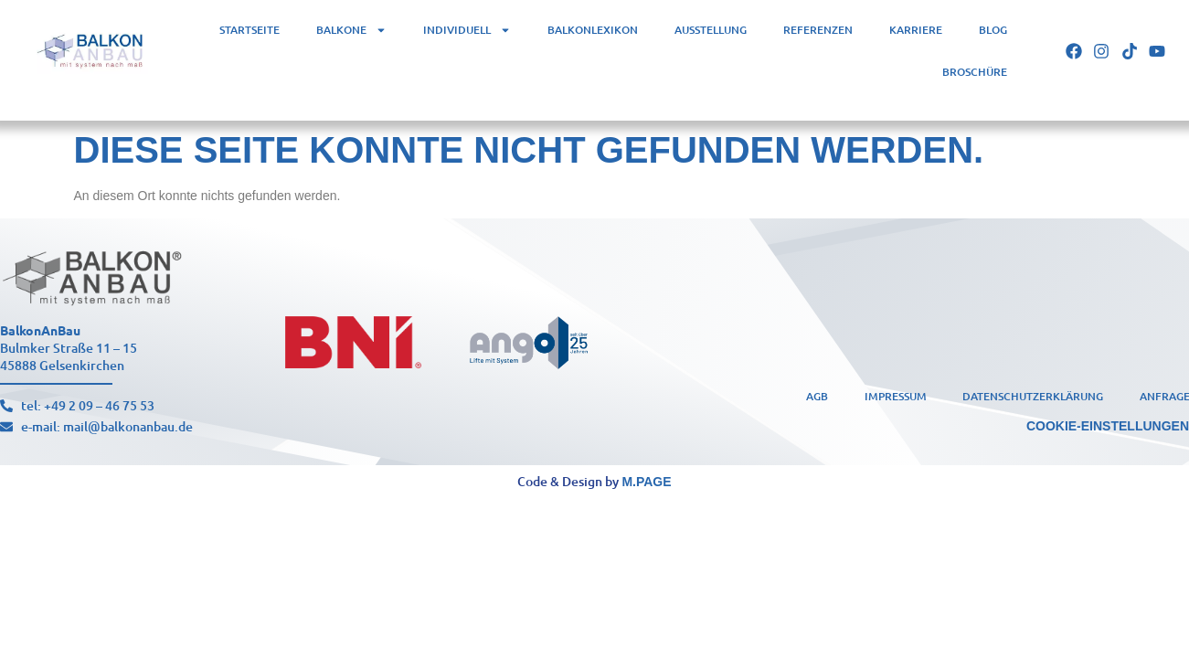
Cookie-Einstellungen (1107, 426)
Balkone (351, 30)
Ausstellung (710, 29)
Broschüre (974, 72)
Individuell (467, 30)
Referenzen (818, 29)
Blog (993, 29)
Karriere (915, 29)
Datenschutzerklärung (1032, 395)
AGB (816, 395)
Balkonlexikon (592, 29)
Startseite (249, 29)
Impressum (895, 395)
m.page (646, 481)
